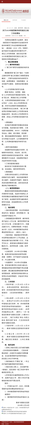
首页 (15, 28)
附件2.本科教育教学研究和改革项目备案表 (14, 411)
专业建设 (23, 20)
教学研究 (20, 28)
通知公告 (6, 20)
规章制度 (14, 20)
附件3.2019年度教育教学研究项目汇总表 (14, 413)
